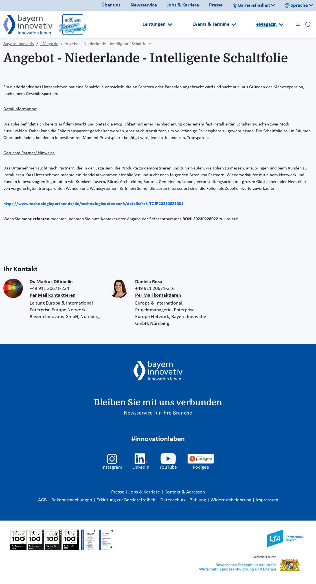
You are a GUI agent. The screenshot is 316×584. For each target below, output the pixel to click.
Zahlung (198, 500)
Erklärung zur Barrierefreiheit (126, 500)
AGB (43, 500)
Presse (216, 5)
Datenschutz (173, 500)
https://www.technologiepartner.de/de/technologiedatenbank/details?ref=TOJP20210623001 (93, 204)
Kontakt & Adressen (184, 492)
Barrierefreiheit (251, 5)
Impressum (267, 500)
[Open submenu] (170, 24)
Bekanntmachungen (72, 500)
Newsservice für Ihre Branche (158, 413)
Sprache (296, 5)
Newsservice (144, 5)
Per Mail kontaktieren (53, 295)
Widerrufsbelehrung (231, 500)
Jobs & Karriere (183, 5)
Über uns (110, 5)
